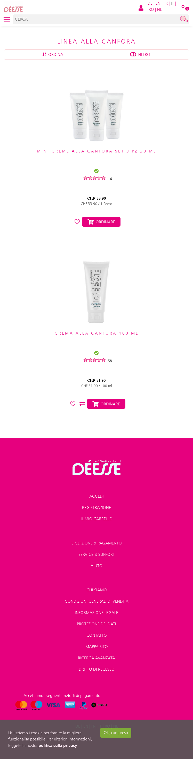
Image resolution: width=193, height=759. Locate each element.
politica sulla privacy (57, 745)
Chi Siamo (96, 589)
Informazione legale (96, 612)
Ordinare (101, 221)
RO (151, 9)
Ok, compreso (116, 732)
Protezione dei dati (96, 623)
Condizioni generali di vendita (96, 601)
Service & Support (96, 554)
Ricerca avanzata (96, 657)
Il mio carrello (96, 518)
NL (159, 9)
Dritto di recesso (97, 669)
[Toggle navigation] (7, 19)
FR (166, 3)
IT (172, 3)
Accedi (96, 496)
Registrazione (96, 507)
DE (150, 3)
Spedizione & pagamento (96, 543)
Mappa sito (96, 646)
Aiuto (96, 565)
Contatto (96, 635)
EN (158, 3)
